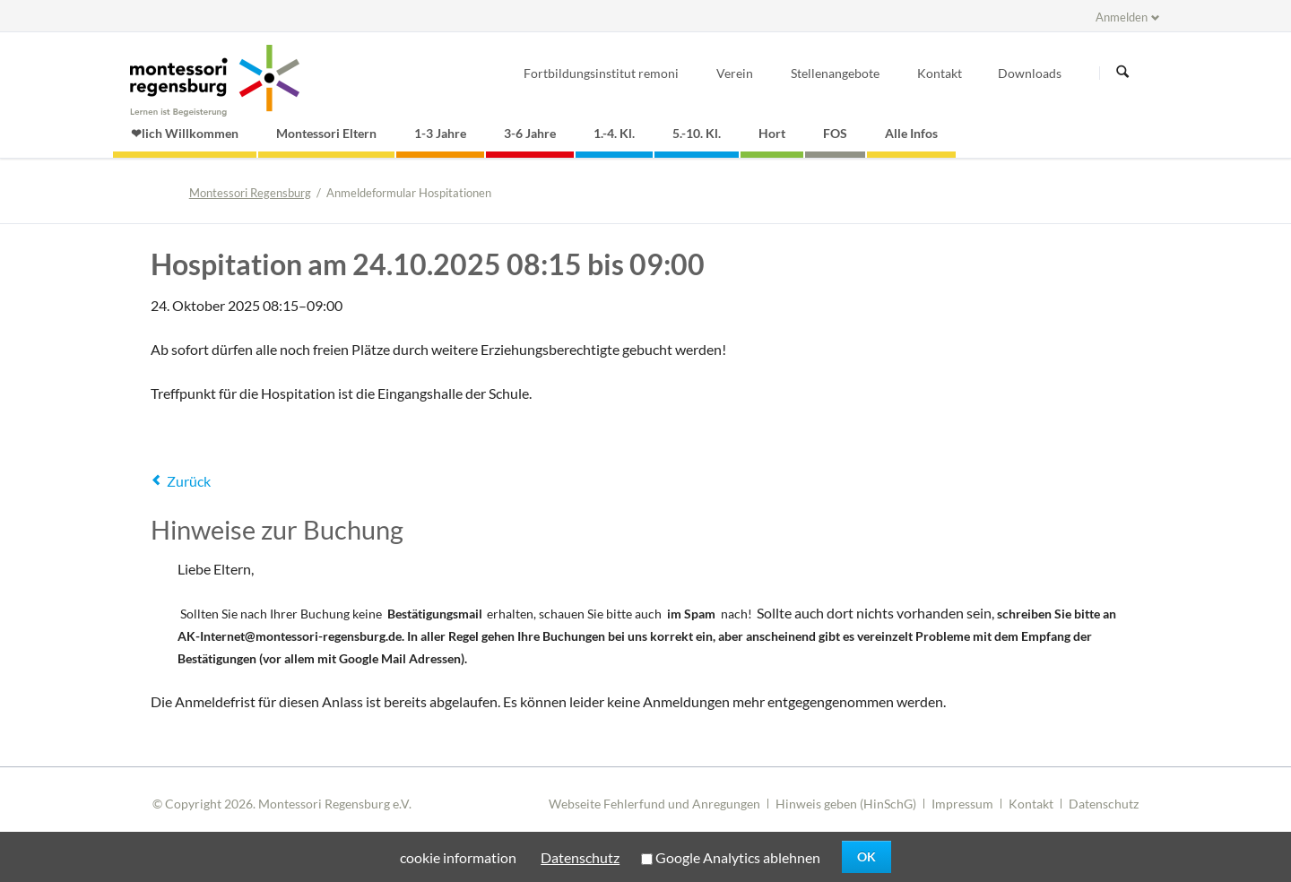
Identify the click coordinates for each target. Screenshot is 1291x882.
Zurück (189, 480)
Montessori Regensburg (250, 193)
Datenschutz (1104, 803)
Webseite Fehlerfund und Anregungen (654, 803)
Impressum (962, 803)
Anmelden (1122, 17)
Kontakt (1031, 803)
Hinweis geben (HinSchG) (845, 803)
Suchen (1122, 72)
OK (866, 856)
